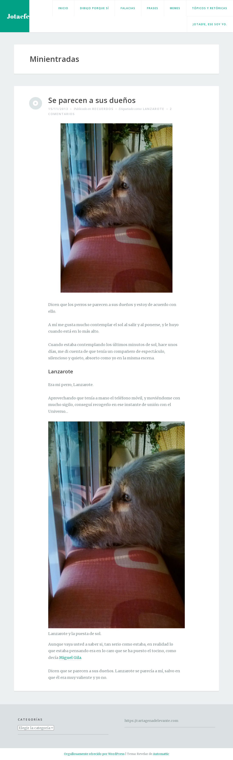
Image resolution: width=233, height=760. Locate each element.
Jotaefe (18, 16)
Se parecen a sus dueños (92, 100)
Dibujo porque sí (94, 8)
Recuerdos (102, 109)
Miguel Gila (70, 657)
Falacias (128, 8)
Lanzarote (153, 109)
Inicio (63, 8)
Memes (175, 8)
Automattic (161, 754)
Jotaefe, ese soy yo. (210, 24)
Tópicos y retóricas (209, 8)
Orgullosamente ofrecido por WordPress (94, 754)
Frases (152, 8)
